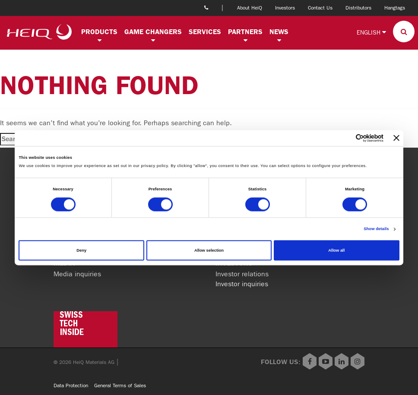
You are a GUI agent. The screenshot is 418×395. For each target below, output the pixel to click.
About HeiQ (249, 8)
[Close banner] (396, 138)
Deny (81, 250)
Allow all (336, 250)
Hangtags (394, 8)
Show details (376, 229)
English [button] (371, 32)
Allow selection (209, 250)
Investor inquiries (241, 284)
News (278, 32)
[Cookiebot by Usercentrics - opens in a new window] (345, 138)
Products (99, 32)
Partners (245, 32)
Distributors (358, 8)
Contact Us (320, 8)
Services (205, 32)
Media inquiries (77, 274)
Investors (285, 8)
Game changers (153, 32)
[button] (99, 40)
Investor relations (242, 274)
